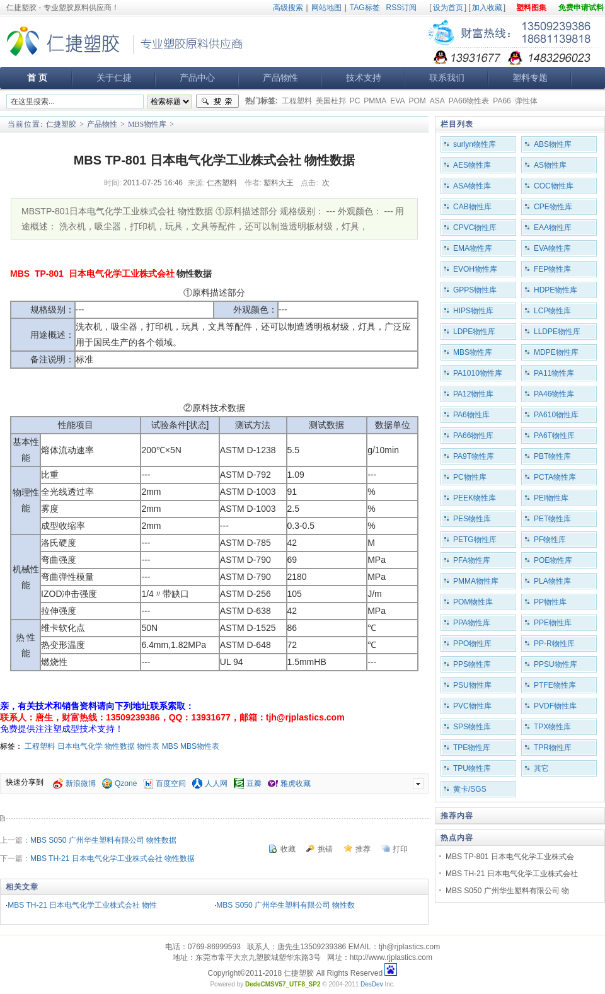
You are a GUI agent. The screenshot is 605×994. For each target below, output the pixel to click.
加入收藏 (487, 7)
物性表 (148, 746)
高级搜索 (288, 7)
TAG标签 (365, 7)
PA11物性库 (554, 373)
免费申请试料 (581, 7)
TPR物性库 (553, 747)
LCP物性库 (552, 310)
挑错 (325, 849)
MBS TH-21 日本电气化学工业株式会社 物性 (82, 905)
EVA (397, 100)
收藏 (288, 849)
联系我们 (446, 77)
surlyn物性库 (474, 144)
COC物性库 (553, 186)
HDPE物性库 (555, 290)
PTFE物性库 (555, 685)
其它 (541, 768)
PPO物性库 (472, 643)
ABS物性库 (553, 144)
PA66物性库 (473, 435)
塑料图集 (531, 7)
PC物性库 (470, 477)
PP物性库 (550, 602)
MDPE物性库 (556, 352)
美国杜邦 (331, 100)
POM (416, 100)
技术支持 (363, 77)
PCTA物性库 (555, 477)
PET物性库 (552, 518)
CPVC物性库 (475, 227)
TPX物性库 (552, 726)
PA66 (501, 100)
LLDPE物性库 (557, 331)
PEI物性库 (551, 498)
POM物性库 (473, 602)
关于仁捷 (114, 77)
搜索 (217, 101)
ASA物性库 (472, 186)
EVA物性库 (552, 248)
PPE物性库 (553, 622)
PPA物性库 (471, 622)
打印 (400, 849)
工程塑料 (297, 100)
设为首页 (448, 7)
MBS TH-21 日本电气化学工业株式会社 (512, 873)
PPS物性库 (472, 664)
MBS (170, 746)
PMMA (375, 100)
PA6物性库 (471, 414)
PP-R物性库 (554, 643)
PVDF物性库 (555, 706)
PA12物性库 (473, 394)
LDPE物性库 (474, 331)
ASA (437, 100)
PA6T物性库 (554, 435)
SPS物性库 (472, 726)
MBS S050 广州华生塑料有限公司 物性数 (285, 905)
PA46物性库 (554, 394)
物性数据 (120, 746)
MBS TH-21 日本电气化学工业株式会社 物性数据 (112, 858)
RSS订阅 (401, 7)
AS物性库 (550, 165)
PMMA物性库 (475, 581)
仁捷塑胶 (61, 124)
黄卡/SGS (470, 789)
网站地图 (326, 7)
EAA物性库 (553, 227)
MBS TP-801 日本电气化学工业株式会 (510, 856)
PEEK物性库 (474, 498)
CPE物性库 (553, 206)
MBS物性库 (147, 124)
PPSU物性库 (555, 664)
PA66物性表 (469, 100)
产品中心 (197, 77)
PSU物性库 (472, 685)
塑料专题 (530, 77)
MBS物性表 (199, 746)
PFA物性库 (471, 560)
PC (355, 100)
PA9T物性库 (473, 456)
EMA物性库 (472, 248)
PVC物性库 (472, 706)
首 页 (37, 77)
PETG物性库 (475, 539)
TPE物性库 (471, 747)
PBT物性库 (552, 456)
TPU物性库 (472, 768)
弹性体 (526, 100)
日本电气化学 (80, 746)
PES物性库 (472, 518)
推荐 (363, 849)
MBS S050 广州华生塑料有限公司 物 (507, 890)
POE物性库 (553, 560)
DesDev (371, 984)
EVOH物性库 (475, 269)
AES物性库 (472, 165)
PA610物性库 (556, 414)
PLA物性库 (552, 581)
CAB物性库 (472, 206)
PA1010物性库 (477, 373)
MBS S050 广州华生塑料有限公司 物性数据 (103, 840)
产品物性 (280, 77)
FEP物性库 (552, 269)
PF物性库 (550, 539)
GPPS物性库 (475, 290)
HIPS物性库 (473, 310)
